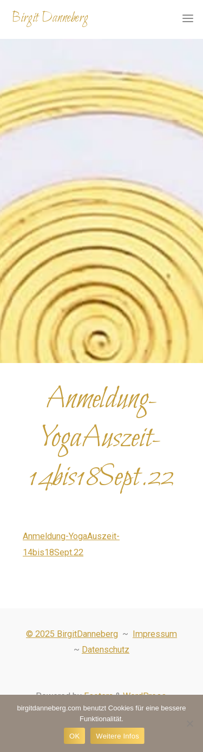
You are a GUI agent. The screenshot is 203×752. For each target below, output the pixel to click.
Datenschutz (105, 649)
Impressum (155, 634)
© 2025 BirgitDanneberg (72, 634)
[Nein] (189, 723)
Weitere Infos (117, 736)
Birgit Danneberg (49, 18)
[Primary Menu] (187, 19)
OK (74, 736)
